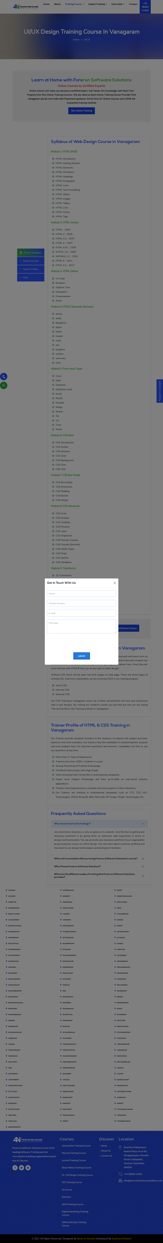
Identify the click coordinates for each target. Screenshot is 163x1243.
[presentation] (69, 643)
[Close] (114, 583)
